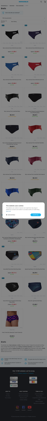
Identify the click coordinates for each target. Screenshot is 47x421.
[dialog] (23, 210)
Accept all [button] (35, 214)
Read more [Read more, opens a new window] (8, 211)
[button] (10, 215)
